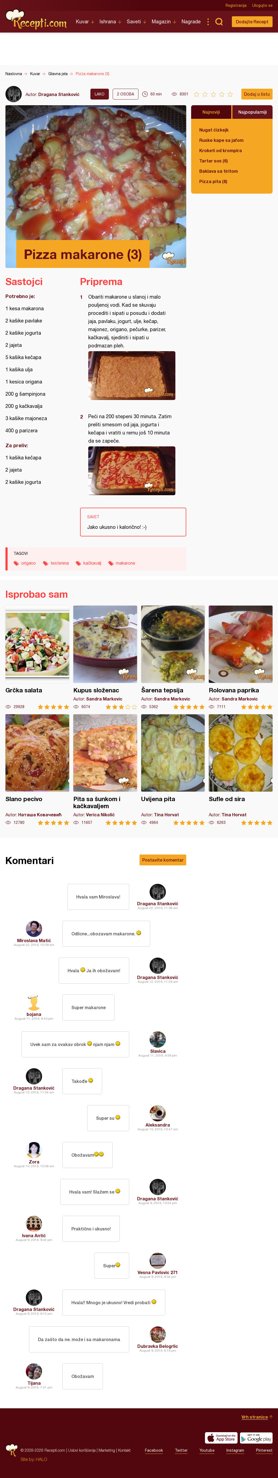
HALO (41, 1459)
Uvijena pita (173, 769)
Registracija (236, 5)
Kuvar (82, 21)
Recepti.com (36, 19)
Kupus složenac (105, 657)
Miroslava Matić (34, 940)
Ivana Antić (34, 1235)
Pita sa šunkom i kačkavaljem (105, 769)
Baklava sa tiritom (218, 171)
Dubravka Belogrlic (157, 1346)
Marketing (107, 1450)
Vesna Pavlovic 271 (158, 1272)
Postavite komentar (163, 859)
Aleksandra (158, 1124)
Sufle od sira (241, 769)
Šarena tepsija (173, 657)
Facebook (154, 1450)
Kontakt (124, 1450)
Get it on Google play (256, 1438)
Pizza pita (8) (213, 181)
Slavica (158, 1051)
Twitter (181, 1450)
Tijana (34, 1383)
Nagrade (191, 21)
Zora (34, 1161)
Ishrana (108, 21)
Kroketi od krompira (220, 150)
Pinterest (264, 1450)
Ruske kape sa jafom (221, 140)
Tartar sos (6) (213, 160)
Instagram (235, 1450)
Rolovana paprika (241, 657)
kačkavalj (92, 563)
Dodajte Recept (252, 21)
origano (28, 563)
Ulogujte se (262, 5)
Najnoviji (211, 111)
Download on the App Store (221, 1438)
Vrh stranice (255, 1416)
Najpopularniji (252, 111)
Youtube (207, 1450)
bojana (34, 1014)
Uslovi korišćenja (82, 1450)
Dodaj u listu (257, 94)
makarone (125, 563)
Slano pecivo (37, 769)
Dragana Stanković (59, 94)
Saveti (134, 21)
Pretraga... (219, 21)
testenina (59, 563)
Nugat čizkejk (214, 129)
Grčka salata (37, 657)
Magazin (161, 21)
